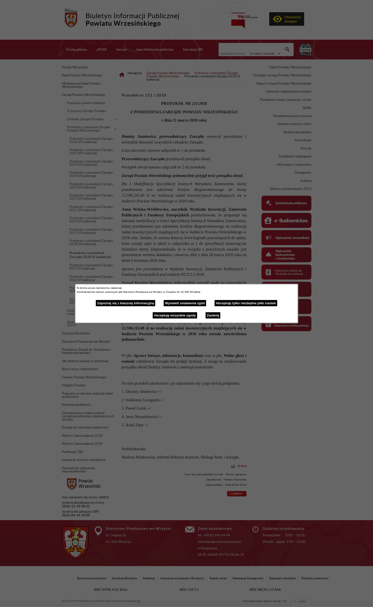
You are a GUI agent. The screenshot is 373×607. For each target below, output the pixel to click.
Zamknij (213, 315)
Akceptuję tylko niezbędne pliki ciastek (246, 303)
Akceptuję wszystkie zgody (175, 315)
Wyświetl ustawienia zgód (185, 303)
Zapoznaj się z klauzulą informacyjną (125, 303)
